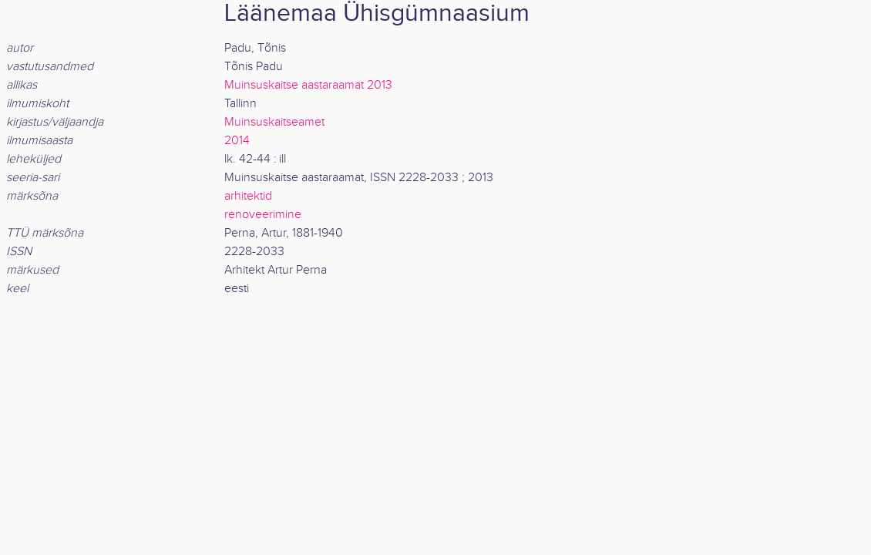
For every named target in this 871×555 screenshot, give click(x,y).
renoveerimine (262, 214)
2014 (237, 140)
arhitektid (248, 196)
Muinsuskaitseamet (274, 122)
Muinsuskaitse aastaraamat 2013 (308, 85)
